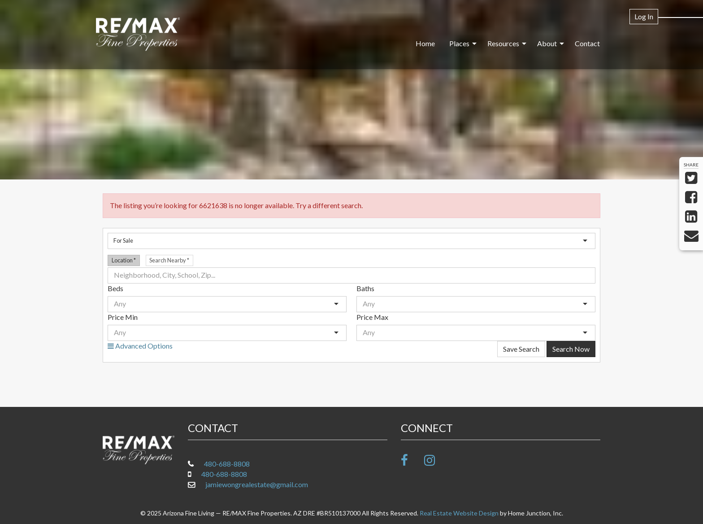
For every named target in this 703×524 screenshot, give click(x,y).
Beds (115, 288)
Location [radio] (124, 260)
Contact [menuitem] (587, 43)
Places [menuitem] (459, 43)
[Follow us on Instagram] (435, 460)
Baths (365, 288)
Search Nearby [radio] (169, 260)
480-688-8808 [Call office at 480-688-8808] (227, 463)
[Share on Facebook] (691, 199)
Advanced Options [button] (140, 345)
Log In (643, 16)
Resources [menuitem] (503, 43)
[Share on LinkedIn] (691, 218)
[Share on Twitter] (691, 180)
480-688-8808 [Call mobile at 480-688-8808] (224, 474)
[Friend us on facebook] (412, 460)
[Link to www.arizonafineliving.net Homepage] (138, 34)
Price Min (123, 317)
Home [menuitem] (425, 43)
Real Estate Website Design (459, 513)
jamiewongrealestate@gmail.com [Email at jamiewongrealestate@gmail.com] (256, 484)
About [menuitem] (547, 43)
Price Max (372, 317)
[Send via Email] (691, 238)
